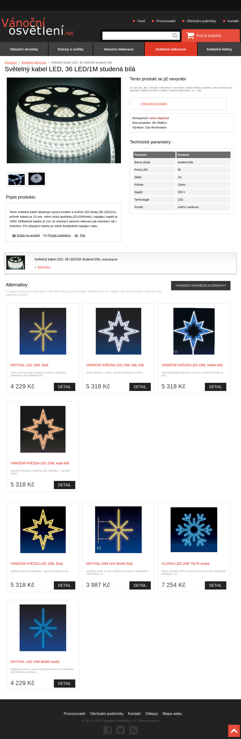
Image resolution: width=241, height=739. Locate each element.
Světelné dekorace (34, 62)
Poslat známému (59, 235)
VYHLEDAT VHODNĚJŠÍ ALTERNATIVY (201, 285)
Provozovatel (165, 21)
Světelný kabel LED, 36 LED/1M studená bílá (67, 259)
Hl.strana (11, 62)
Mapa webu (172, 714)
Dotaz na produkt (28, 235)
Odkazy (151, 714)
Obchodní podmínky (201, 21)
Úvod (141, 21)
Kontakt (233, 21)
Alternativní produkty (154, 103)
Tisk (82, 235)
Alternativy (43, 267)
